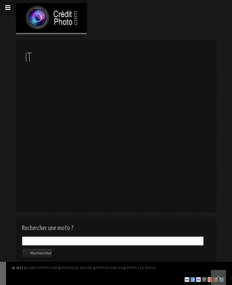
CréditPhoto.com (42, 268)
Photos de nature (77, 268)
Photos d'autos (109, 268)
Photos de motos (141, 268)
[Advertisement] (82, 273)
